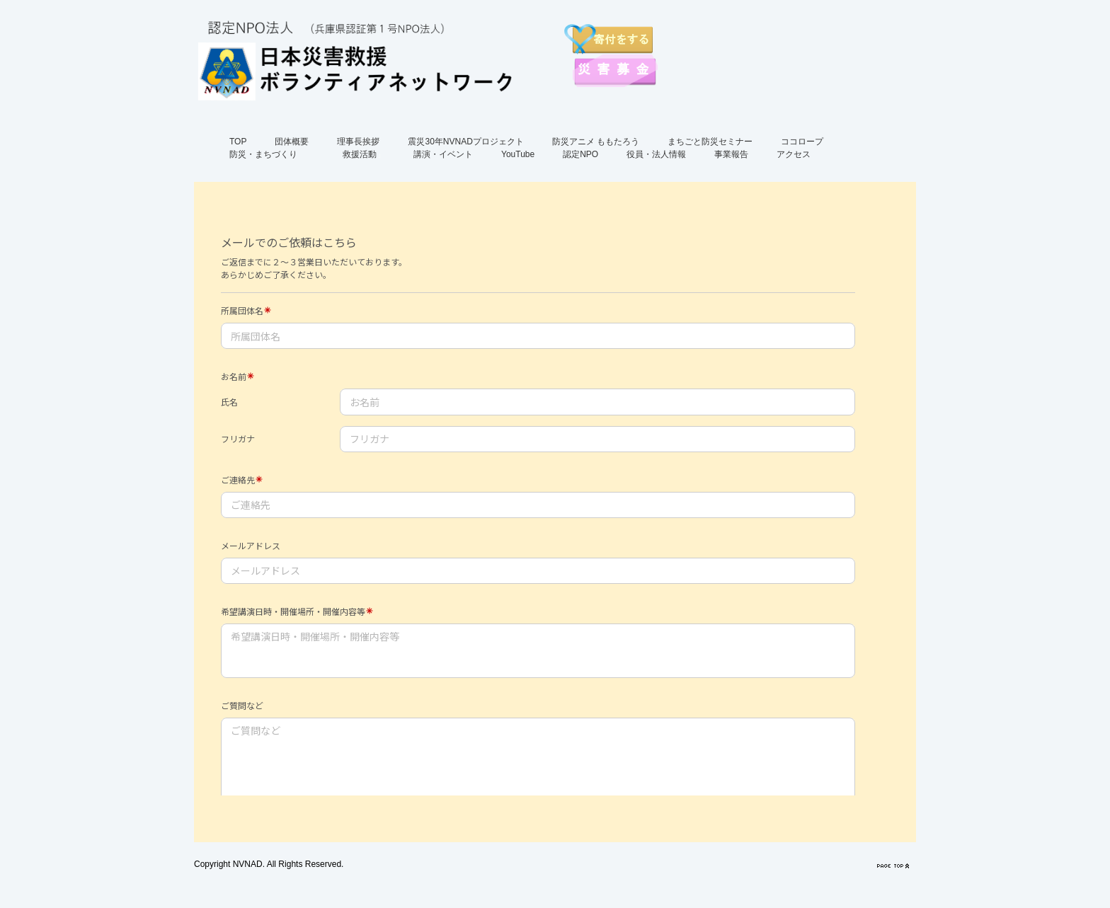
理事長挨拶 (358, 141)
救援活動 (360, 154)
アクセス (794, 154)
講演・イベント (443, 154)
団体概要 (292, 141)
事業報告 (731, 154)
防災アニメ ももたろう (595, 141)
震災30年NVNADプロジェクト (465, 141)
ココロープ (802, 141)
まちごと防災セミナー (710, 141)
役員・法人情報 (656, 154)
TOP (237, 141)
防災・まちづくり (263, 154)
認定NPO (580, 154)
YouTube (517, 154)
